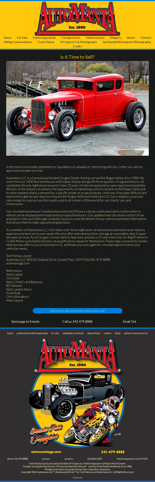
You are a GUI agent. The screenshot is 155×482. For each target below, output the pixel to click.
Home (7, 37)
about (117, 333)
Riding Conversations (18, 42)
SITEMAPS (78, 477)
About (131, 37)
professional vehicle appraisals (32, 333)
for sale (55, 333)
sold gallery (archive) (73, 333)
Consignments (70, 37)
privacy (46, 458)
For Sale (22, 37)
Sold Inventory (95, 37)
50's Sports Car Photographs (78, 42)
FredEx (77, 46)
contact (107, 333)
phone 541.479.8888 (17, 458)
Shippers (115, 37)
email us (69, 458)
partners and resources (136, 333)
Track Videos (45, 42)
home (10, 333)
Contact (145, 37)
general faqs (93, 333)
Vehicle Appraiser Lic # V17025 (132, 458)
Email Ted (129, 321)
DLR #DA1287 (95, 458)
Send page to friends (25, 321)
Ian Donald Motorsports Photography (127, 42)
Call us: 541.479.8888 (77, 321)
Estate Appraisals (44, 37)
